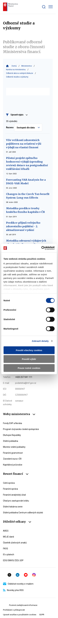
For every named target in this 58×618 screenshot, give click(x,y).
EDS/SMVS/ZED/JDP (13, 560)
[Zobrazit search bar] (43, 6)
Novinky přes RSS (13, 590)
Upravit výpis (19, 115)
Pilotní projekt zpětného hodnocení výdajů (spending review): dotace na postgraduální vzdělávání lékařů (27, 163)
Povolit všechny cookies (29, 350)
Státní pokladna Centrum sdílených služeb (23, 512)
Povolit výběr (29, 359)
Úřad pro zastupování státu (16, 501)
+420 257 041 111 (23, 377)
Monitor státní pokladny (14, 447)
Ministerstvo (26, 66)
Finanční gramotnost (13, 453)
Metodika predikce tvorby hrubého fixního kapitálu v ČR (25, 210)
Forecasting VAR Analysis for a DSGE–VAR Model (26, 181)
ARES (5, 531)
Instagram (34, 575)
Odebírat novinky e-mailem (18, 584)
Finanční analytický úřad (14, 495)
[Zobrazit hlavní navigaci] (50, 7)
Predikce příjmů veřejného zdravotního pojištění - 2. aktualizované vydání (23, 226)
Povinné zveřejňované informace (23, 605)
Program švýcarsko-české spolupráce (21, 429)
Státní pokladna (10, 441)
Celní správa (9, 483)
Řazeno (10, 127)
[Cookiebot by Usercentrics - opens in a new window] (41, 248)
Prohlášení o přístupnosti (14, 610)
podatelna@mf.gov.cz (25, 383)
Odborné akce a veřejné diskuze (19, 73)
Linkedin (17, 575)
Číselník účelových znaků (15, 542)
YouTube (26, 575)
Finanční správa (10, 489)
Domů (14, 66)
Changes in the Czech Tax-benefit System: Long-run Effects (27, 195)
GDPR (41, 614)
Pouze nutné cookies (29, 368)
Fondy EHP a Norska (12, 423)
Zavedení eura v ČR (12, 459)
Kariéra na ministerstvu (16, 70)
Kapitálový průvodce (12, 465)
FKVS (5, 548)
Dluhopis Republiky (12, 435)
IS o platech (8, 554)
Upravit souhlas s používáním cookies (19, 614)
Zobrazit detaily (40, 341)
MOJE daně (8, 537)
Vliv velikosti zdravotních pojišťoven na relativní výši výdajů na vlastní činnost (23, 144)
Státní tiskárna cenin (13, 506)
